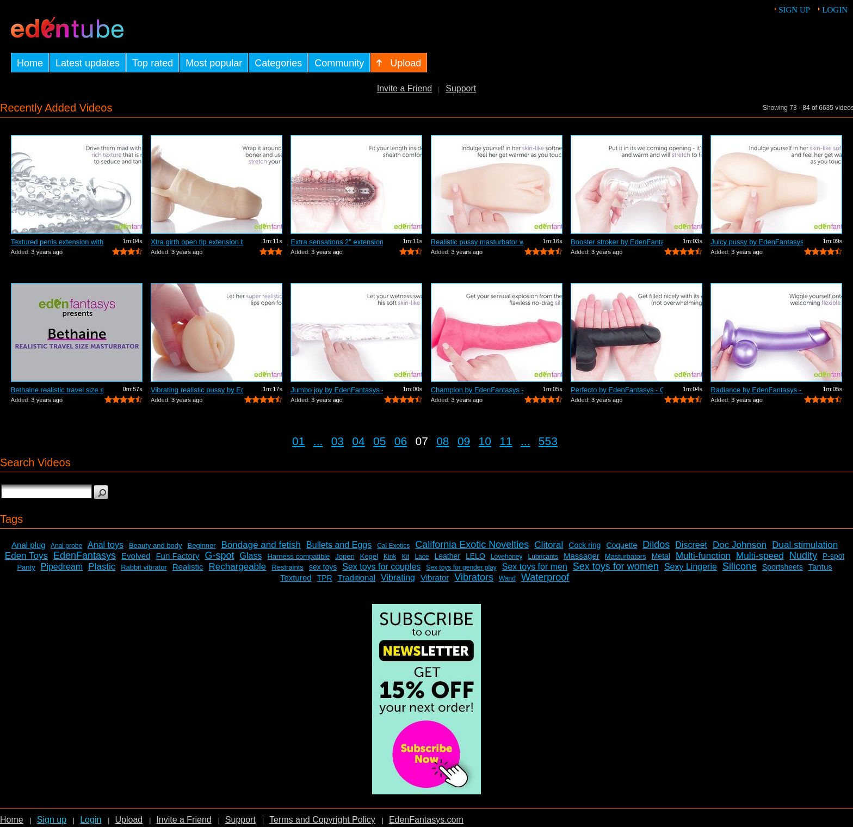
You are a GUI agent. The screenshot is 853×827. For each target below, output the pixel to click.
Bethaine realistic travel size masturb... (57, 390)
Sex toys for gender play (461, 567)
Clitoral (548, 545)
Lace (422, 556)
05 (379, 441)
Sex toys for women (616, 566)
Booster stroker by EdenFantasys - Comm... (617, 242)
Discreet (691, 545)
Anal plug (28, 545)
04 (358, 441)
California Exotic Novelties (472, 544)
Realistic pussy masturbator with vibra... (477, 242)
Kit (405, 556)
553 (548, 441)
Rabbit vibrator (144, 567)
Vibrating (398, 577)
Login (835, 9)
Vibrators (473, 577)
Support (461, 88)
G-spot (219, 555)
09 (464, 441)
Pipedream (62, 566)
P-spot (833, 556)
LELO (475, 556)
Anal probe (66, 546)
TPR (324, 577)
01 (298, 441)
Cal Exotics (393, 546)
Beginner (202, 545)
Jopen (344, 556)
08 (442, 441)
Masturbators (625, 556)
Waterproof (545, 577)
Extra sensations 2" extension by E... (336, 242)
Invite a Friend (404, 88)
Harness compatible (298, 556)
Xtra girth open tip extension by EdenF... (197, 242)
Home (11, 819)
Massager (581, 555)
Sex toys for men (534, 566)
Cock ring (584, 545)
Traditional (356, 577)
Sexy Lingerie (690, 566)
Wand (507, 578)
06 (400, 441)
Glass (251, 555)
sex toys (323, 567)
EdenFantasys (84, 555)
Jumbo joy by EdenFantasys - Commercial (336, 390)
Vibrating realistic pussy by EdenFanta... (197, 390)
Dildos (656, 544)
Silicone (739, 566)
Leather (447, 556)
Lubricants (543, 556)
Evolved (135, 555)
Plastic (101, 566)
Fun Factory (177, 555)
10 (485, 441)
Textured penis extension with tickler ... (57, 242)
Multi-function (703, 556)
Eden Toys (26, 556)
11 (505, 441)
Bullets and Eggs (339, 545)
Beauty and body (155, 545)
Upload (129, 819)
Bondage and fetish (261, 545)
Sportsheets (782, 567)
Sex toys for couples (381, 566)
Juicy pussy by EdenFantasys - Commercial (756, 242)
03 (337, 441)
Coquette (621, 545)
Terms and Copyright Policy (322, 819)
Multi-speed (760, 556)
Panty (26, 567)
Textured (296, 577)
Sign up (794, 9)
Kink (390, 556)
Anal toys (105, 545)
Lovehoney (507, 556)
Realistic (187, 566)
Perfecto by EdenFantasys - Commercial (617, 390)
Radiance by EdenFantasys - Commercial (756, 390)
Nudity (803, 555)
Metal (661, 556)
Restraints (287, 567)
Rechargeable (237, 566)
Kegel (369, 556)
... (318, 441)
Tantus (820, 566)
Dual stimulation (805, 545)
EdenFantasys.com (426, 819)
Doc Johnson (740, 545)
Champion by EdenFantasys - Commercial (477, 390)
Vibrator (435, 577)
